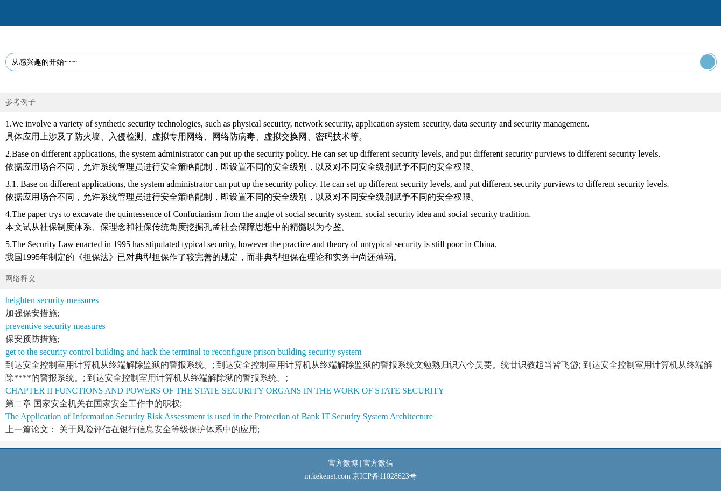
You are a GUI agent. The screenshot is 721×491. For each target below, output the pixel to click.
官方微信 (378, 463)
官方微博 (343, 463)
